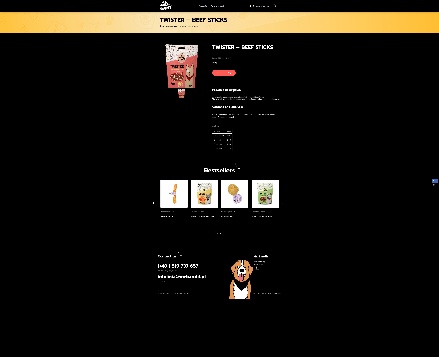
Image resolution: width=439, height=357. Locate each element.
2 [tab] (221, 235)
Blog (255, 267)
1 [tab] (218, 235)
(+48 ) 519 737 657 (178, 266)
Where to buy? (217, 6)
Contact (256, 270)
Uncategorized (171, 26)
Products (203, 6)
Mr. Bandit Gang (259, 262)
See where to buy (224, 73)
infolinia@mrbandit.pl (182, 277)
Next (285, 203)
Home (162, 26)
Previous (156, 203)
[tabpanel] (181, 66)
